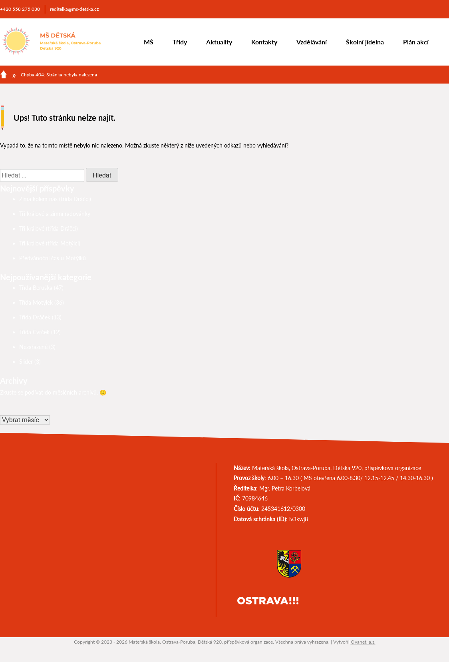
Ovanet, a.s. (363, 642)
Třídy (180, 42)
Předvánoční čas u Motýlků (52, 258)
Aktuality (219, 42)
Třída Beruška (35, 287)
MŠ (148, 42)
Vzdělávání (311, 42)
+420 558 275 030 (20, 9)
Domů (3, 74)
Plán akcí (416, 42)
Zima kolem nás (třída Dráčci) (55, 198)
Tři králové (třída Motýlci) (49, 243)
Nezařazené (33, 346)
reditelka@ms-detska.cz (74, 9)
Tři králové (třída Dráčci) (48, 228)
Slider (26, 361)
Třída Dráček (34, 317)
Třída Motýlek (36, 302)
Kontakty (264, 42)
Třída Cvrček (34, 332)
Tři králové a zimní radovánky (54, 213)
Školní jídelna (365, 42)
